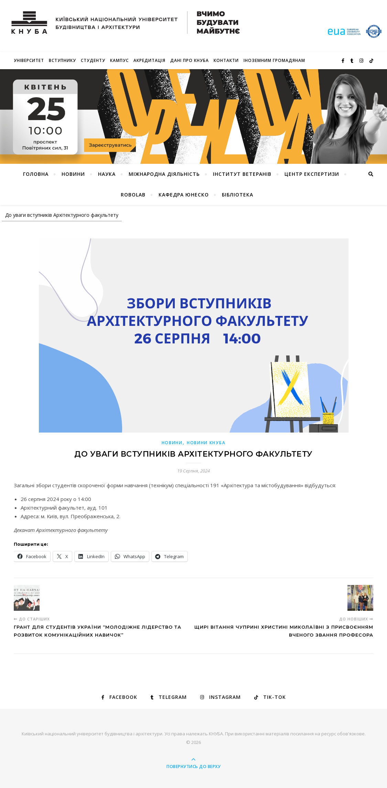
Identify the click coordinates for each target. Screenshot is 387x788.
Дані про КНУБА (189, 60)
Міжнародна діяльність (164, 174)
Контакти (226, 60)
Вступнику (62, 60)
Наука (107, 174)
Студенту (93, 60)
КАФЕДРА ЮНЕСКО (184, 194)
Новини (172, 443)
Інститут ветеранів (242, 174)
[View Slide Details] (193, 116)
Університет (29, 60)
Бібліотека (237, 194)
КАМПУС (119, 60)
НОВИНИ (73, 174)
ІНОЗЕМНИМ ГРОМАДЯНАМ (274, 60)
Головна (36, 174)
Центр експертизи (311, 174)
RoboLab (133, 194)
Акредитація (149, 60)
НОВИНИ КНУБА (206, 443)
